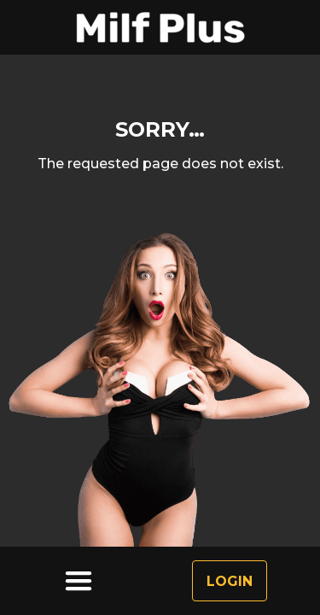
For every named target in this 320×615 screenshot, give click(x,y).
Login (230, 581)
